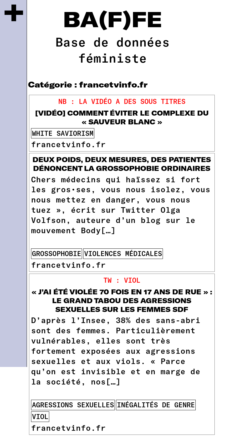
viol (40, 416)
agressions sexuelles (73, 405)
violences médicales (123, 253)
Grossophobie (56, 253)
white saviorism (62, 133)
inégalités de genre (156, 405)
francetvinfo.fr (68, 144)
